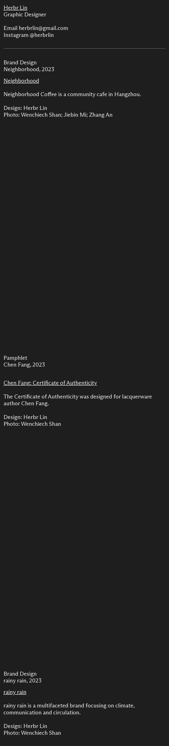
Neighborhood (21, 81)
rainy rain (14, 692)
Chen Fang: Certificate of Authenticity (50, 383)
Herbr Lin (15, 8)
